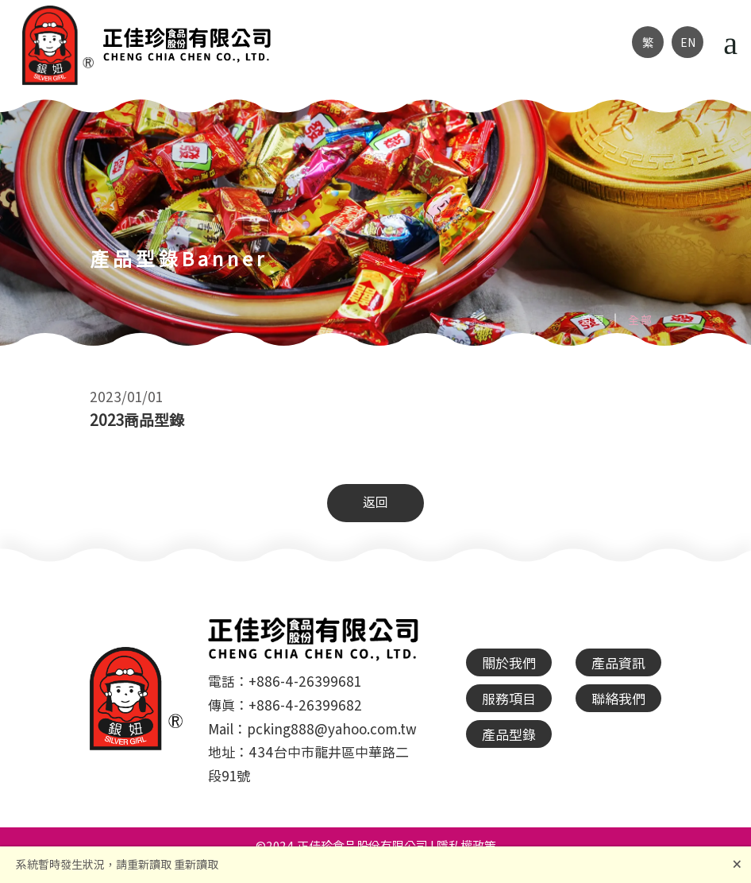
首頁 (593, 319)
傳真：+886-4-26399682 (285, 705)
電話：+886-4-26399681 (284, 681)
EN (687, 42)
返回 (375, 501)
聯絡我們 (618, 698)
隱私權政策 (466, 845)
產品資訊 (618, 662)
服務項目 (509, 698)
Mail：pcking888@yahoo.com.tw (312, 728)
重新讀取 (196, 864)
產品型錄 (509, 734)
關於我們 (509, 662)
